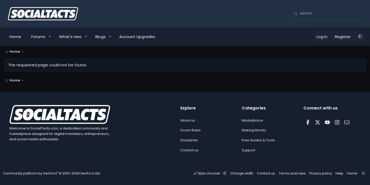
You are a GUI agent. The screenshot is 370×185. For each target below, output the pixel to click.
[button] (53, 36)
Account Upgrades (141, 36)
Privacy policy (317, 173)
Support (248, 150)
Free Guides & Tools (258, 140)
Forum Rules (190, 130)
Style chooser (208, 173)
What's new (73, 36)
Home (18, 36)
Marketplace (252, 120)
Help (335, 173)
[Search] (326, 14)
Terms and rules (290, 173)
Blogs (104, 36)
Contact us (189, 150)
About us (187, 120)
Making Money (254, 130)
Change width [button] (241, 173)
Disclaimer (189, 140)
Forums (42, 36)
